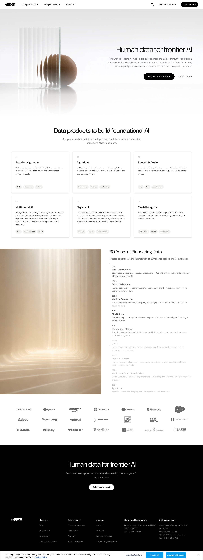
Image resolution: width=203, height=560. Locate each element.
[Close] (198, 557)
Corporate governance (106, 541)
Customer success (76, 525)
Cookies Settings (134, 557)
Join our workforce (167, 4)
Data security (74, 520)
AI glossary (44, 536)
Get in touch (190, 4)
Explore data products (159, 76)
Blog (41, 525)
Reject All (154, 557)
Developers (73, 530)
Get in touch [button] (185, 76)
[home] (10, 4)
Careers (71, 536)
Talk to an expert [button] (101, 487)
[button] (29, 4)
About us (100, 520)
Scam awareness (75, 541)
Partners (100, 530)
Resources (44, 520)
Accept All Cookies (175, 557)
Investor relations (104, 536)
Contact (99, 525)
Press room (45, 530)
